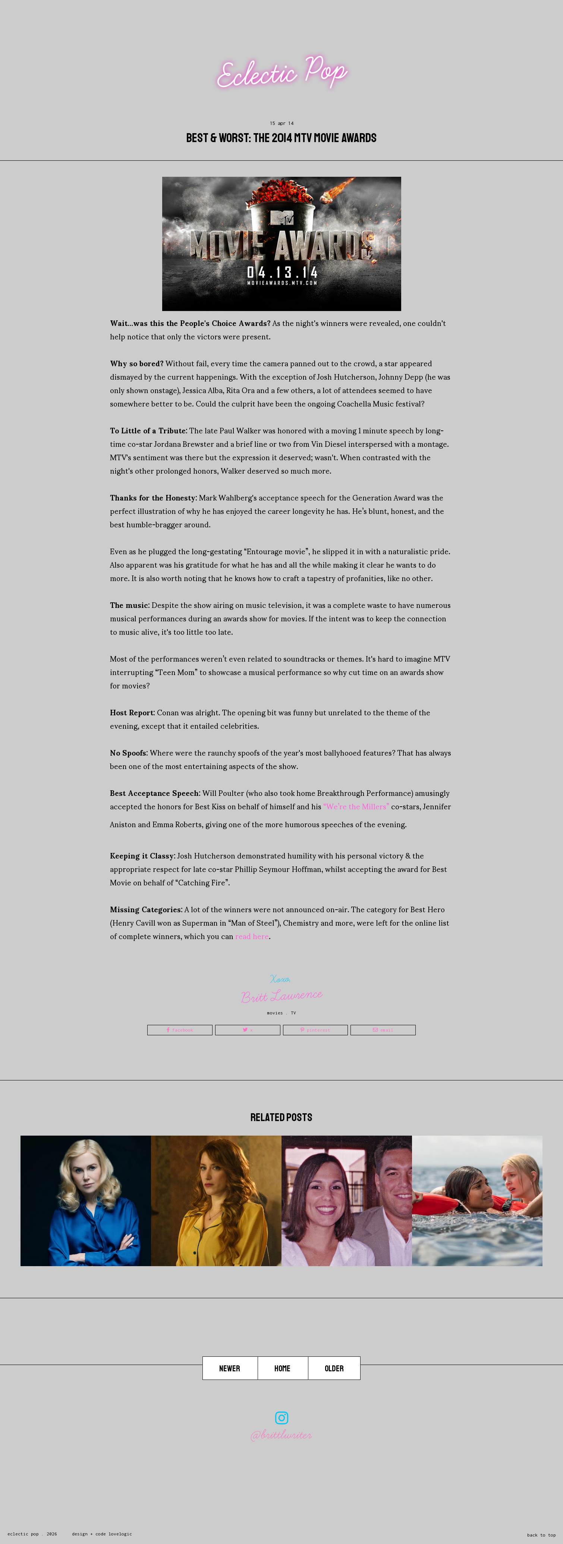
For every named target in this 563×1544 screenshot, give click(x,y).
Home (283, 1368)
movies (275, 1012)
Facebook (180, 1029)
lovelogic (120, 1533)
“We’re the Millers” (356, 806)
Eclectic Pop (282, 72)
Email (383, 1029)
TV (293, 1012)
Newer (230, 1368)
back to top (541, 1534)
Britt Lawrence (281, 995)
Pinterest (315, 1029)
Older (334, 1368)
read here (252, 936)
